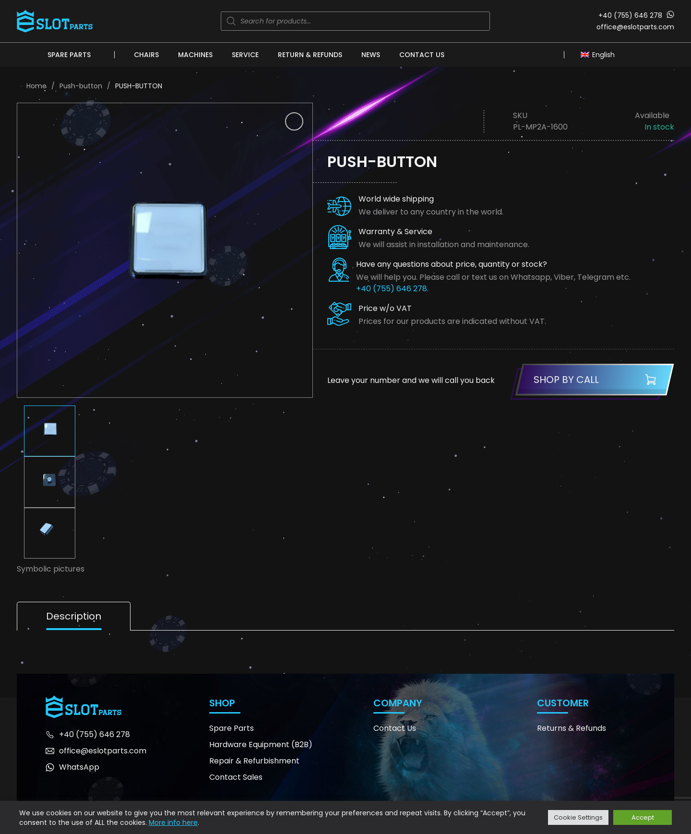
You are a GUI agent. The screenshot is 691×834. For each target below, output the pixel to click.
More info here (173, 822)
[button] (294, 121)
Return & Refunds (310, 55)
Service (245, 55)
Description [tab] (73, 616)
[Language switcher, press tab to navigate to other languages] (600, 54)
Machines (195, 55)
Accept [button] (642, 817)
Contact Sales (235, 777)
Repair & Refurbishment (254, 760)
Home (36, 86)
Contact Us (421, 55)
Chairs (146, 55)
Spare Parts (69, 55)
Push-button (81, 86)
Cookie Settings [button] (578, 817)
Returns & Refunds (571, 728)
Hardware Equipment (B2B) (260, 744)
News (370, 55)
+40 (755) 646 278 (630, 15)
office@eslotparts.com (635, 27)
